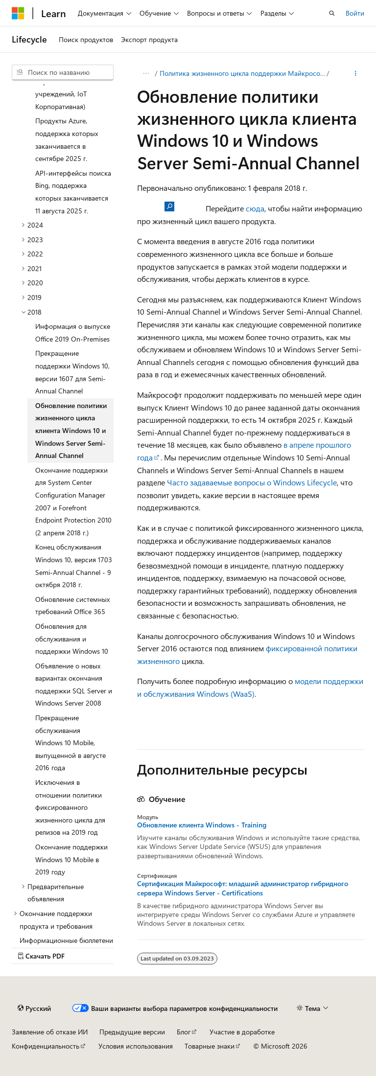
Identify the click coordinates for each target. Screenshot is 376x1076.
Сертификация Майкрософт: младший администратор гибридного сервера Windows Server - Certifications (242, 888)
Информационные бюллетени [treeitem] (66, 940)
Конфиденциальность (45, 1046)
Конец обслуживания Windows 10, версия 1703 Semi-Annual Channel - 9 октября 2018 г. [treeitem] (73, 565)
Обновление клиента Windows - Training (201, 825)
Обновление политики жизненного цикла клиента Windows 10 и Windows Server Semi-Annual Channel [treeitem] (71, 430)
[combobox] (63, 72)
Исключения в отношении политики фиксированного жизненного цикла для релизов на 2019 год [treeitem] (70, 807)
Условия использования (135, 1046)
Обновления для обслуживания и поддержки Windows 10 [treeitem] (71, 638)
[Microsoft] (18, 13)
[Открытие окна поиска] (332, 13)
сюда (255, 208)
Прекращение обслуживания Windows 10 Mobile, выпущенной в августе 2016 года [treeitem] (70, 742)
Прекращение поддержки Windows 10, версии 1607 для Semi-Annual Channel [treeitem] (72, 371)
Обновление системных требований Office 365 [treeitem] (72, 606)
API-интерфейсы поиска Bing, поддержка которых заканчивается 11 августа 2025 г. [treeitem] (73, 191)
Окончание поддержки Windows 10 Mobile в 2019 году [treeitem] (71, 859)
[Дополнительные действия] (355, 73)
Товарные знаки (210, 1046)
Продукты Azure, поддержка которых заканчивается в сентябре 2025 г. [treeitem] (66, 139)
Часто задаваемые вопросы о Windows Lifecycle (252, 482)
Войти (355, 13)
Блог (183, 1031)
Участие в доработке (242, 1031)
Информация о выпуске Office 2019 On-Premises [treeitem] (72, 332)
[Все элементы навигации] (145, 73)
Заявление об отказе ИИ (50, 1031)
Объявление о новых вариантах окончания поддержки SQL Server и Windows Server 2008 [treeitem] (73, 684)
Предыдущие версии (132, 1031)
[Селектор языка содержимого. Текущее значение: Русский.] (34, 1008)
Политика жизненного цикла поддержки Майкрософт (242, 73)
